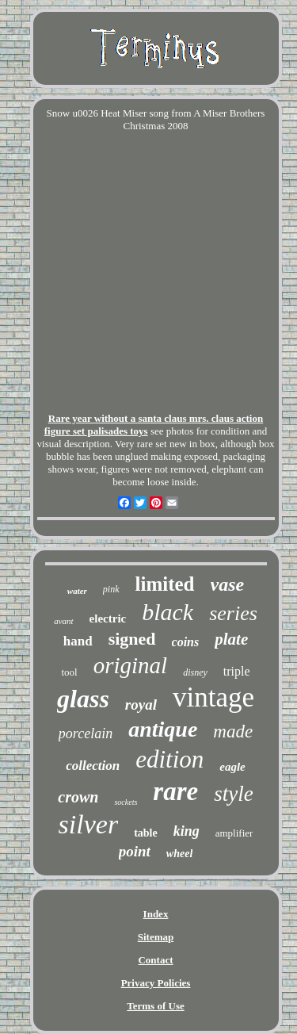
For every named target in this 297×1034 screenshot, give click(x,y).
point (134, 851)
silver (89, 824)
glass (83, 698)
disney (195, 672)
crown (78, 797)
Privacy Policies (156, 983)
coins (186, 642)
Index (156, 914)
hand (78, 641)
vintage (213, 697)
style (233, 794)
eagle (232, 766)
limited (165, 584)
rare (175, 791)
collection (93, 765)
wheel (179, 854)
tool (69, 672)
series (233, 613)
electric (108, 618)
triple (236, 671)
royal (141, 704)
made (233, 731)
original (130, 665)
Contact (155, 960)
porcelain (85, 733)
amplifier (234, 833)
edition (169, 759)
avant (63, 621)
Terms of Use (155, 1006)
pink (111, 589)
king (186, 831)
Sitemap (156, 937)
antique (162, 729)
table (146, 833)
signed (132, 639)
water (77, 591)
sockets (125, 802)
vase (228, 584)
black (167, 612)
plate (231, 639)
